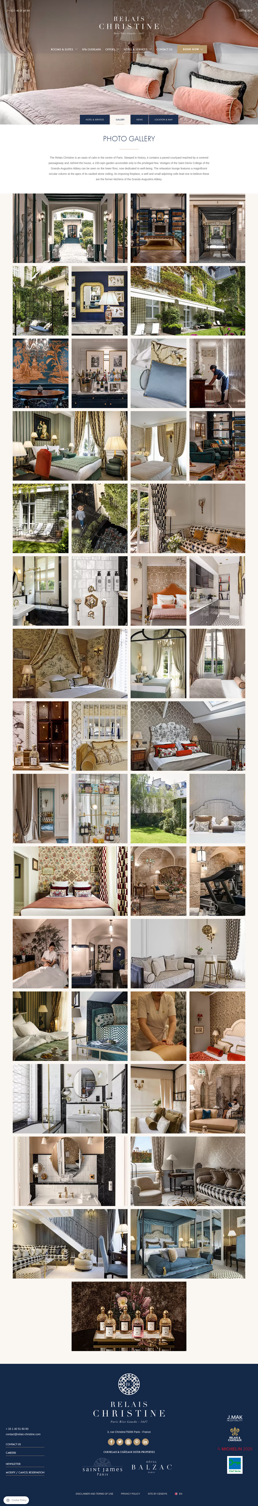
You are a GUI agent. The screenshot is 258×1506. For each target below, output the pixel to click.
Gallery (120, 119)
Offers (110, 49)
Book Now (191, 49)
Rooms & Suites (62, 49)
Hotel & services (135, 49)
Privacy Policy (130, 1493)
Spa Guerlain (91, 49)
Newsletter (13, 1464)
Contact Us (164, 49)
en (180, 1493)
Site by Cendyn (157, 1493)
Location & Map (164, 119)
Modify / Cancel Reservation (25, 1472)
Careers (11, 1452)
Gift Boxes (245, 10)
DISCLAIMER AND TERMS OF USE (94, 1493)
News (139, 119)
